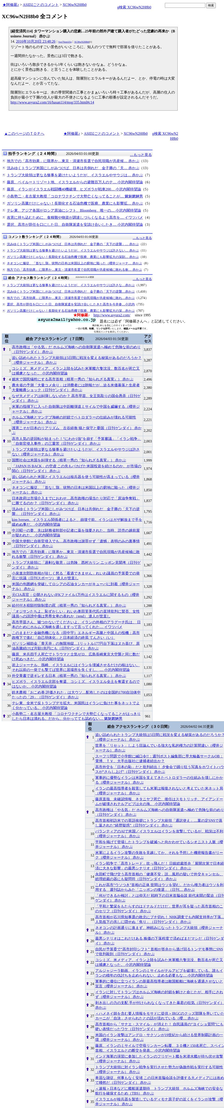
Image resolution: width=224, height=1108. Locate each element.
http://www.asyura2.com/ (111, 315)
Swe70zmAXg (65, 42)
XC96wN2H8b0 (75, 5)
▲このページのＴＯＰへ (24, 133)
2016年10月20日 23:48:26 (35, 41)
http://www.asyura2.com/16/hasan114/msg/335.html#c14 (52, 102)
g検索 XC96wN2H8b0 (134, 7)
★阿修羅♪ (11, 5)
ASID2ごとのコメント (41, 5)
